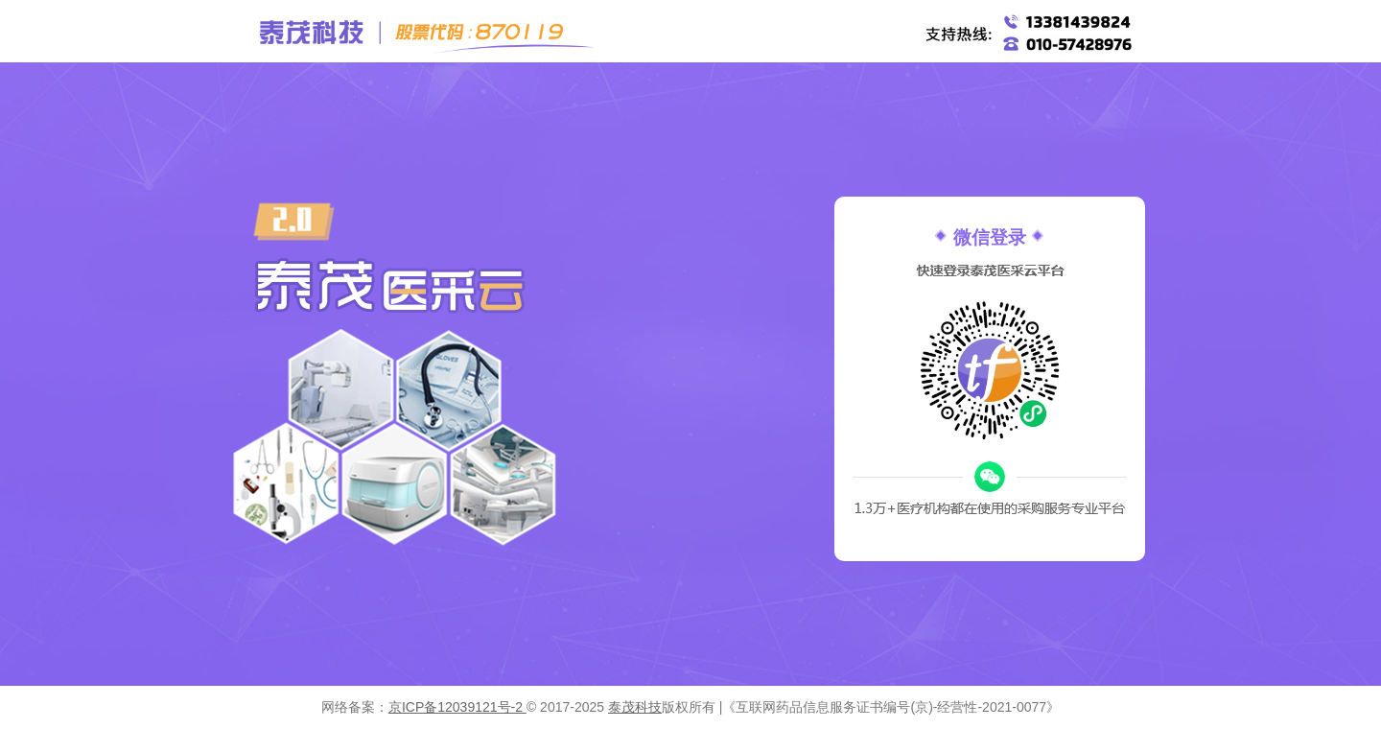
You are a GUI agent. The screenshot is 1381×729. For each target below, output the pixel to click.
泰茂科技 (635, 707)
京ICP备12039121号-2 (457, 707)
